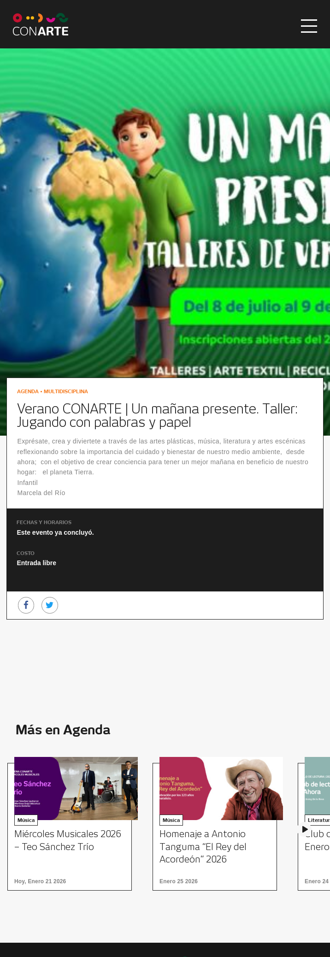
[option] (72, 827)
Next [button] (304, 829)
